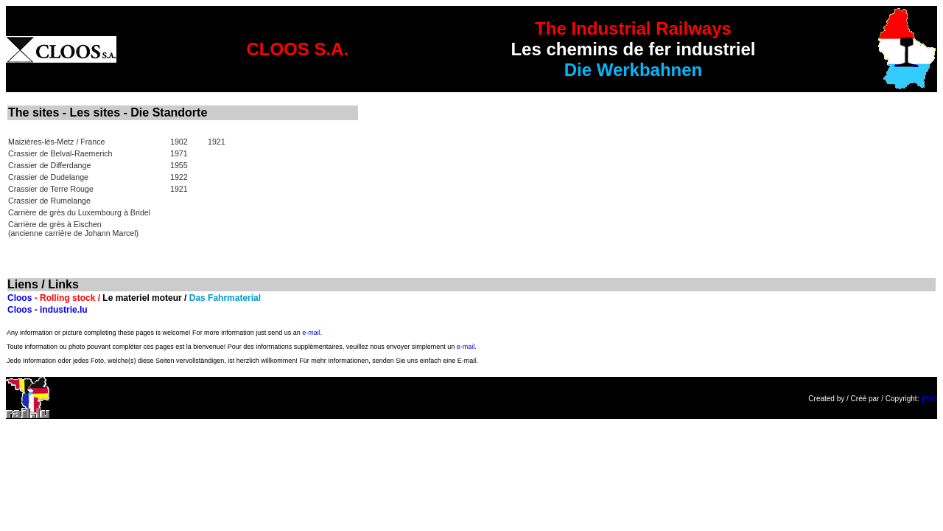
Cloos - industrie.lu (47, 310)
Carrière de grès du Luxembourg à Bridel (79, 212)
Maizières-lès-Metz (41, 141)
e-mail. (312, 332)
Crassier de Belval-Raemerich (60, 153)
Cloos (19, 298)
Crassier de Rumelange (49, 200)
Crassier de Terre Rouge (51, 188)
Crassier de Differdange (49, 165)
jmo (929, 397)
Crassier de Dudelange (48, 177)
